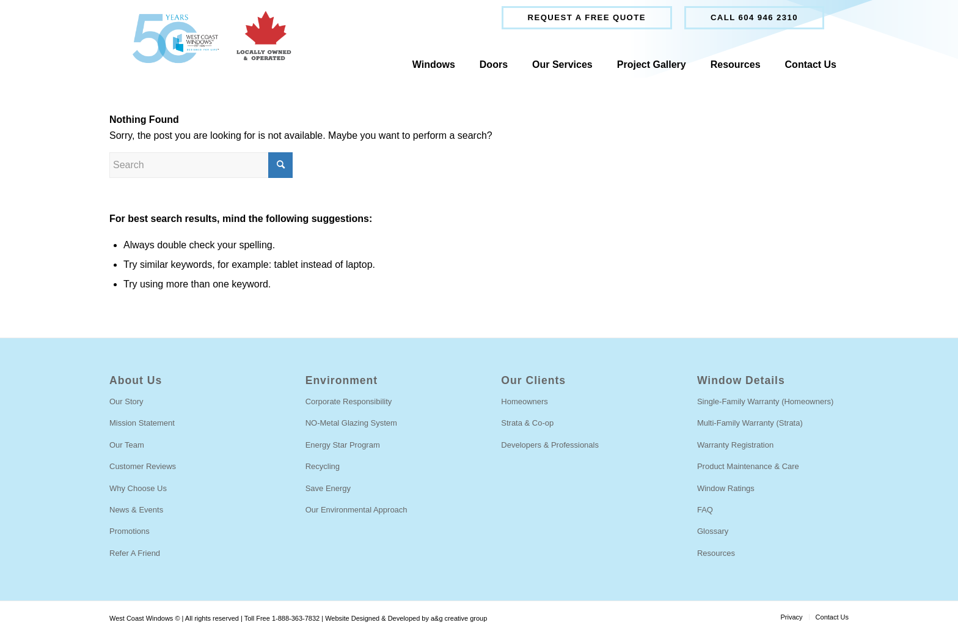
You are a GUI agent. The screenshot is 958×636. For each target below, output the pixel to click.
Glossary (712, 531)
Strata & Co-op (527, 422)
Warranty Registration (735, 444)
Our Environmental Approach (356, 509)
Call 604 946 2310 (754, 17)
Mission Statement (142, 422)
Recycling (322, 466)
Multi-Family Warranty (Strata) (750, 422)
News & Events (136, 509)
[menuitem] (587, 17)
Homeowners (524, 401)
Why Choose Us (138, 488)
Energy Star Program (342, 444)
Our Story (126, 401)
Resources (716, 553)
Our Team (126, 444)
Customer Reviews (142, 466)
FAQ (705, 509)
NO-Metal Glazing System (351, 422)
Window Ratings (726, 488)
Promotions (129, 531)
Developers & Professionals (550, 444)
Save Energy (328, 488)
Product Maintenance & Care (748, 466)
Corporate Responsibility (348, 401)
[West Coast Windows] (206, 38)
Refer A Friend (134, 553)
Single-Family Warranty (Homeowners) (765, 401)
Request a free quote (587, 17)
